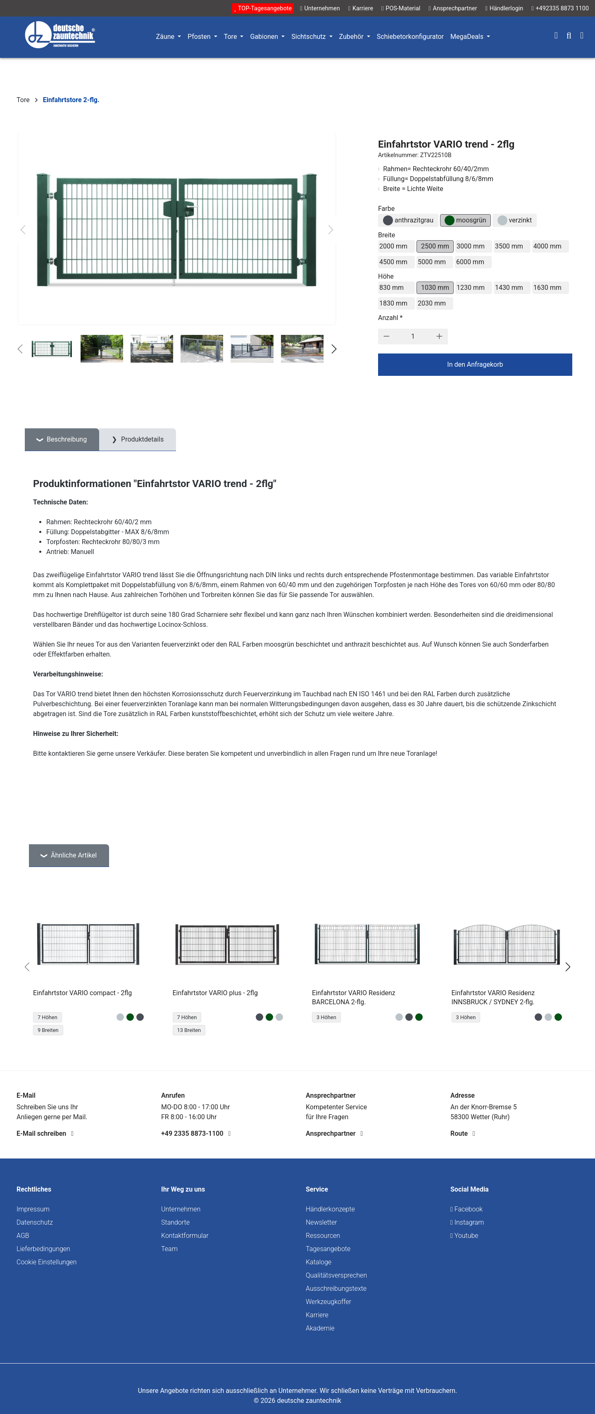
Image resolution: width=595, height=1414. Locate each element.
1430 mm (509, 287)
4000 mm (547, 246)
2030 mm (432, 303)
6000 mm (470, 262)
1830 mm (393, 303)
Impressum (33, 1209)
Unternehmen (180, 1209)
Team (169, 1249)
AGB (23, 1236)
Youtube (464, 1236)
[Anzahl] (412, 336)
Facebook (466, 1209)
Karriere (317, 1315)
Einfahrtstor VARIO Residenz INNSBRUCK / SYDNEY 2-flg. (493, 997)
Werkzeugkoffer (328, 1302)
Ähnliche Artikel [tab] (73, 855)
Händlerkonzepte (330, 1209)
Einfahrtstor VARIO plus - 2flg (215, 993)
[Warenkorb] (582, 36)
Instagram (467, 1222)
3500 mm (509, 246)
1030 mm (435, 287)
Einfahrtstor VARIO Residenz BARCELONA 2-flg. (353, 997)
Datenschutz (35, 1222)
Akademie (320, 1328)
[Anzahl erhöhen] (439, 336)
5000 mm (432, 262)
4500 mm (393, 262)
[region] (297, 967)
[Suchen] (569, 36)
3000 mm (471, 246)
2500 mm (435, 246)
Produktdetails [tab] (141, 439)
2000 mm (393, 246)
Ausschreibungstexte (336, 1288)
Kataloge (318, 1262)
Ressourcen (323, 1236)
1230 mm (471, 287)
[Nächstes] (331, 229)
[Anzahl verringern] (386, 336)
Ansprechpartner (334, 1133)
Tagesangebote (328, 1249)
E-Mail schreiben (45, 1133)
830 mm (391, 287)
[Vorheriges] (23, 229)
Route (462, 1133)
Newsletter (321, 1222)
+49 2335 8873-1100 (196, 1133)
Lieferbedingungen (43, 1249)
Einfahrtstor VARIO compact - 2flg (82, 993)
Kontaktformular (185, 1236)
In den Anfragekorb (475, 364)
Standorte (175, 1222)
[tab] (62, 439)
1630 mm (547, 287)
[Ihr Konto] (556, 36)
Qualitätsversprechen (336, 1275)
